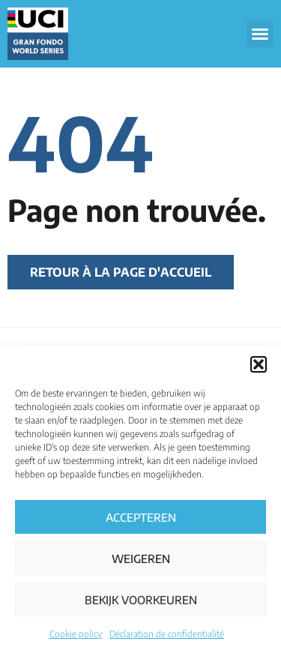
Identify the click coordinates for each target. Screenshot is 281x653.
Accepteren (141, 517)
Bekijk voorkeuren (141, 600)
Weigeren (141, 558)
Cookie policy (75, 634)
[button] (258, 364)
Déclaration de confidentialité (166, 634)
